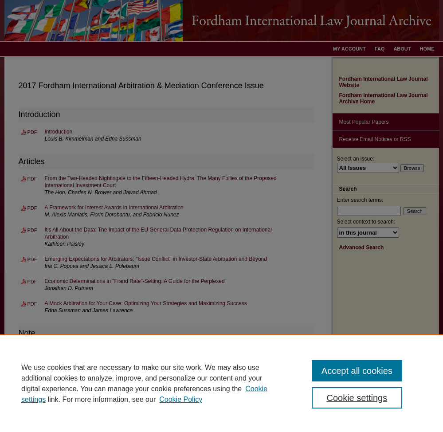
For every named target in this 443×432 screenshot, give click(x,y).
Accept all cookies (356, 371)
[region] (221, 383)
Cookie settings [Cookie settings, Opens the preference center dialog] (356, 398)
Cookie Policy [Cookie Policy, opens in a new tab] (180, 399)
